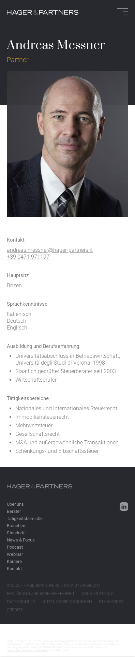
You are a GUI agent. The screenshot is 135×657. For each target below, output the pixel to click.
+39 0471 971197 (28, 260)
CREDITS (15, 610)
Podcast (15, 547)
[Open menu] (122, 12)
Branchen (16, 525)
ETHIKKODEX (111, 601)
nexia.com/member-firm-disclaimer (27, 650)
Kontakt (14, 568)
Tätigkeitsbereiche (25, 518)
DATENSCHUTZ (21, 601)
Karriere (14, 561)
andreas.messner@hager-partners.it (50, 253)
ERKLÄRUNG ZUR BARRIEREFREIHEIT (41, 593)
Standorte (16, 532)
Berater (14, 511)
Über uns (15, 504)
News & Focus (21, 540)
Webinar (15, 554)
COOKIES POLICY (97, 593)
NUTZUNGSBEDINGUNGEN (67, 601)
